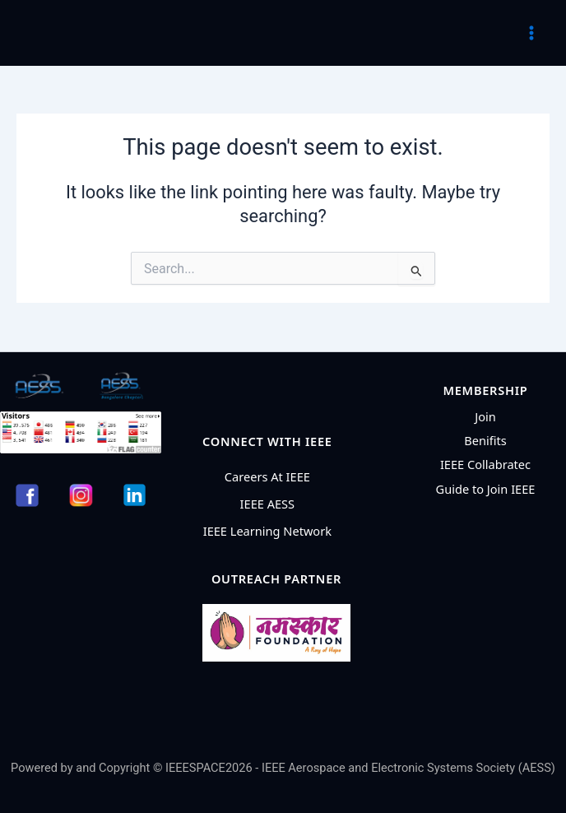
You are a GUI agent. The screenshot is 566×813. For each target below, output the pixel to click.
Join (485, 416)
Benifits (485, 440)
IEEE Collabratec (485, 464)
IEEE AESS (267, 503)
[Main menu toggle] (531, 33)
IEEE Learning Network (267, 531)
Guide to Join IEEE (486, 489)
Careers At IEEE (267, 476)
